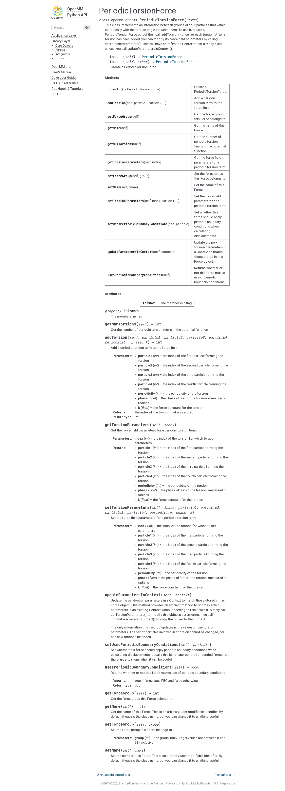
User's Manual (61, 72)
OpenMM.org (61, 67)
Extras (59, 58)
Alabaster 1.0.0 (208, 783)
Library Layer (60, 41)
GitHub (56, 94)
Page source (228, 783)
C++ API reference (65, 83)
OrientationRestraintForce (114, 775)
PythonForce (223, 775)
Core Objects (64, 45)
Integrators (62, 54)
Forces (60, 50)
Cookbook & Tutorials (67, 89)
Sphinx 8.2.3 (188, 783)
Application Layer (64, 35)
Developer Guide (63, 77)
